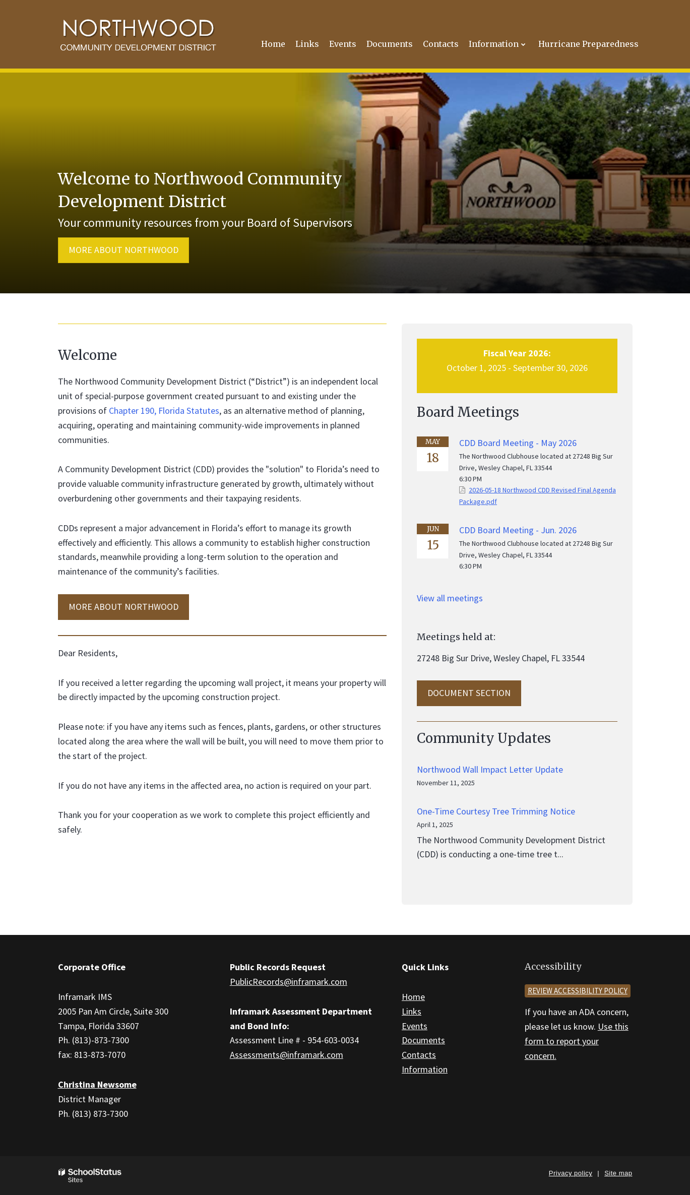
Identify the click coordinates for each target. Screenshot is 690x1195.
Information (425, 1069)
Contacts (419, 1054)
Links (411, 1011)
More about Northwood (123, 250)
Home (413, 996)
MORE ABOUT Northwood (123, 606)
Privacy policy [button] (570, 1173)
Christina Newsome (97, 1084)
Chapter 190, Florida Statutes (164, 410)
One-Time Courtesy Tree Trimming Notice (496, 811)
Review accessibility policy (578, 990)
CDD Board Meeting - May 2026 (518, 443)
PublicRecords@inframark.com (288, 981)
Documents (423, 1040)
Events (414, 1026)
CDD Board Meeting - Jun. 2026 (518, 530)
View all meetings (450, 598)
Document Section (469, 693)
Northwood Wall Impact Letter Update (490, 769)
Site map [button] (618, 1173)
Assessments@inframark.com (286, 1054)
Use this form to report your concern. (577, 1041)
